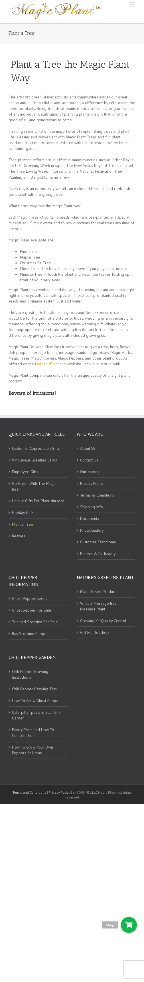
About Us (88, 448)
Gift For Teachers (94, 632)
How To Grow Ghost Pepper (36, 700)
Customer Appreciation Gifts (36, 448)
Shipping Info (91, 506)
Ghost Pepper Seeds (29, 598)
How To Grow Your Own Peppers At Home (32, 750)
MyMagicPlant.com (51, 363)
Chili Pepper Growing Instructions (30, 674)
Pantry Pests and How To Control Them (33, 732)
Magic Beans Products (98, 591)
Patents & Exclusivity (98, 553)
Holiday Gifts (23, 512)
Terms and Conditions (30, 792)
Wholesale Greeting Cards (34, 460)
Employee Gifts (25, 471)
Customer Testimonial (98, 542)
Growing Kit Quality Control (103, 620)
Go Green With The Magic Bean (34, 486)
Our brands (89, 471)
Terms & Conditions (97, 495)
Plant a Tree (22, 524)
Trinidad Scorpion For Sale (35, 621)
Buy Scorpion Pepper (30, 633)
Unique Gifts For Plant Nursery (38, 500)
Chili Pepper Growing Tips (34, 688)
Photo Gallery (92, 530)
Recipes (18, 536)
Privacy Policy (91, 483)
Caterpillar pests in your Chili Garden (36, 715)
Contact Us (89, 460)
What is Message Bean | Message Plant (100, 606)
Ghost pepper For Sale (31, 610)
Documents (89, 518)
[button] (129, 925)
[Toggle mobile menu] (132, 4)
